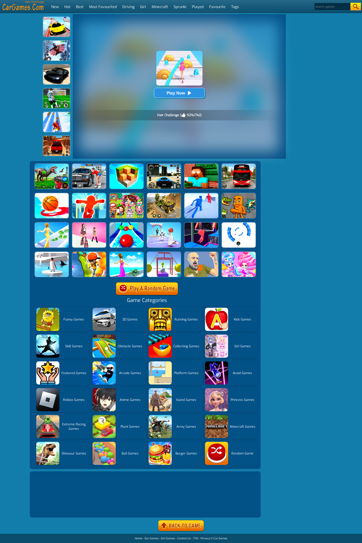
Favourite (217, 6)
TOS (195, 538)
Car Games (220, 538)
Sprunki (180, 6)
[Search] (332, 6)
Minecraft (160, 6)
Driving (128, 6)
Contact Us (184, 538)
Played (198, 6)
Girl (143, 6)
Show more (46, 508)
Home (138, 538)
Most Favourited (103, 6)
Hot (67, 6)
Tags (235, 6)
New (55, 6)
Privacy (205, 538)
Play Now (179, 93)
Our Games (152, 538)
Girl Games (168, 538)
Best (80, 6)
